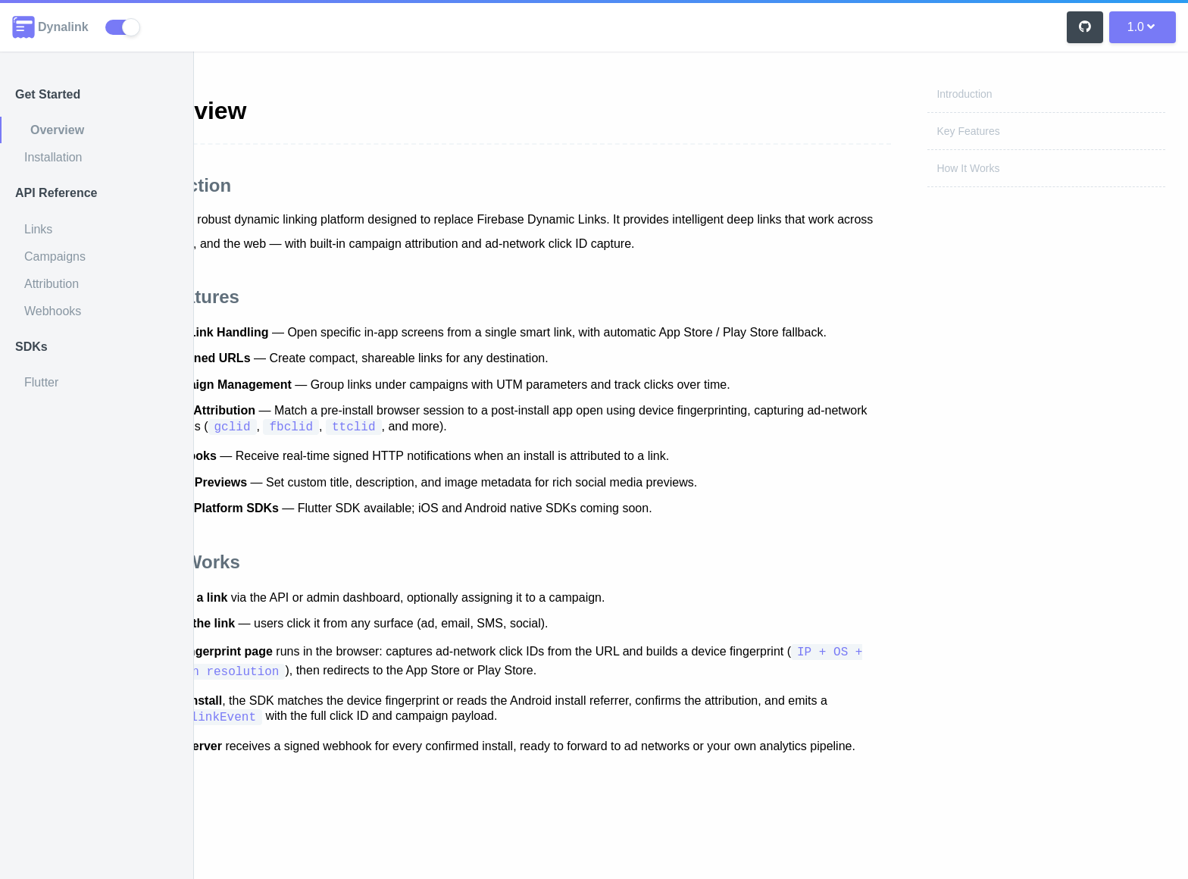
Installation (53, 157)
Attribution (51, 283)
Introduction (964, 94)
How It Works (967, 168)
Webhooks (52, 311)
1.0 (1141, 26)
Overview (57, 130)
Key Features (967, 131)
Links (38, 229)
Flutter (41, 382)
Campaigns (55, 256)
